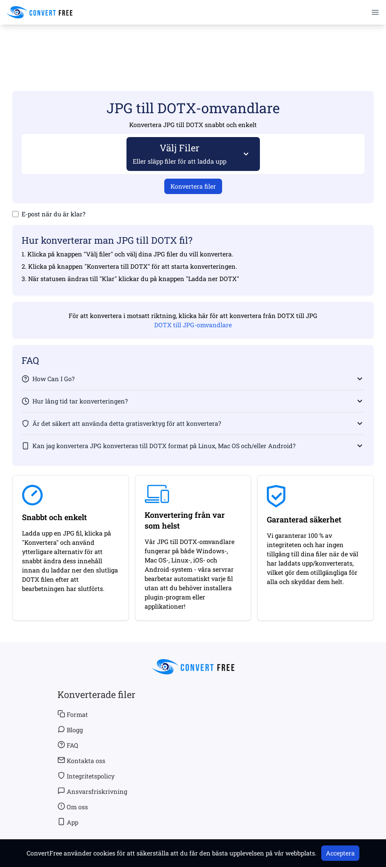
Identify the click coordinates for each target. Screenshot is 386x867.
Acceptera (340, 853)
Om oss (72, 806)
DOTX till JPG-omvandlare (193, 325)
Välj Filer (180, 153)
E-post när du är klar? (53, 214)
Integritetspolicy (86, 776)
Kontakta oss (81, 760)
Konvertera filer (193, 186)
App (67, 822)
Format (72, 714)
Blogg (70, 729)
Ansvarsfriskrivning (92, 791)
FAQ (67, 745)
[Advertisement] (193, 46)
